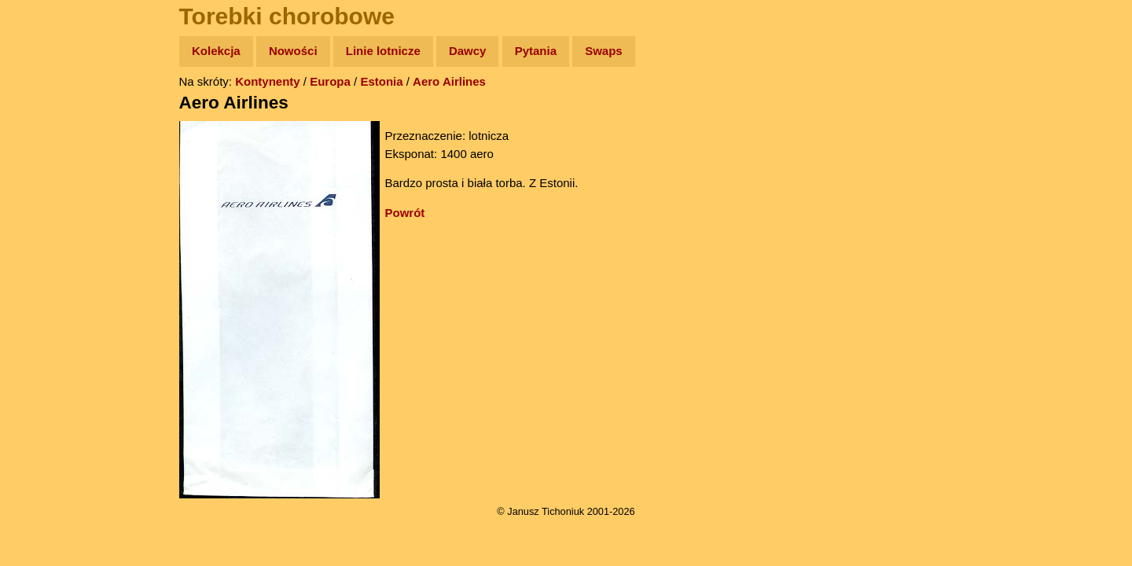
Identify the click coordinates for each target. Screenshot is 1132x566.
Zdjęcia (47, 142)
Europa (330, 81)
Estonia (381, 81)
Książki (47, 203)
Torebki (47, 324)
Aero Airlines (449, 81)
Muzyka (48, 233)
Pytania (536, 50)
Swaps (604, 50)
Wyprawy (52, 112)
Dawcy (468, 50)
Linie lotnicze (383, 50)
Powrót (405, 212)
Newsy (45, 172)
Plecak (45, 263)
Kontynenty (267, 81)
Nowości (293, 50)
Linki (40, 293)
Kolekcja (216, 50)
